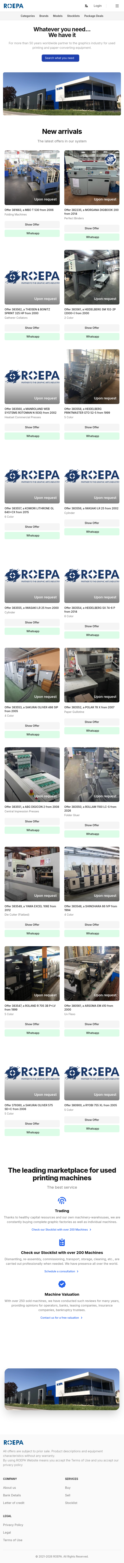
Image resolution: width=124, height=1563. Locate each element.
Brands (43, 15)
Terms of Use (12, 1540)
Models (58, 15)
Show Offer (32, 224)
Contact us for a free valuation (62, 1318)
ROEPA (57, 1556)
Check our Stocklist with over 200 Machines (62, 1230)
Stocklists (73, 15)
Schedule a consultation (62, 1271)
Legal (7, 1532)
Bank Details (12, 1495)
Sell (67, 1495)
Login (98, 6)
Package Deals (93, 15)
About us (9, 1488)
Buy (68, 1488)
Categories (28, 15)
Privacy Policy (13, 1525)
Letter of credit (13, 1503)
